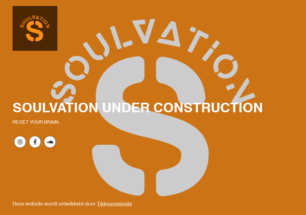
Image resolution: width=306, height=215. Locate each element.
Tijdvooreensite (114, 204)
